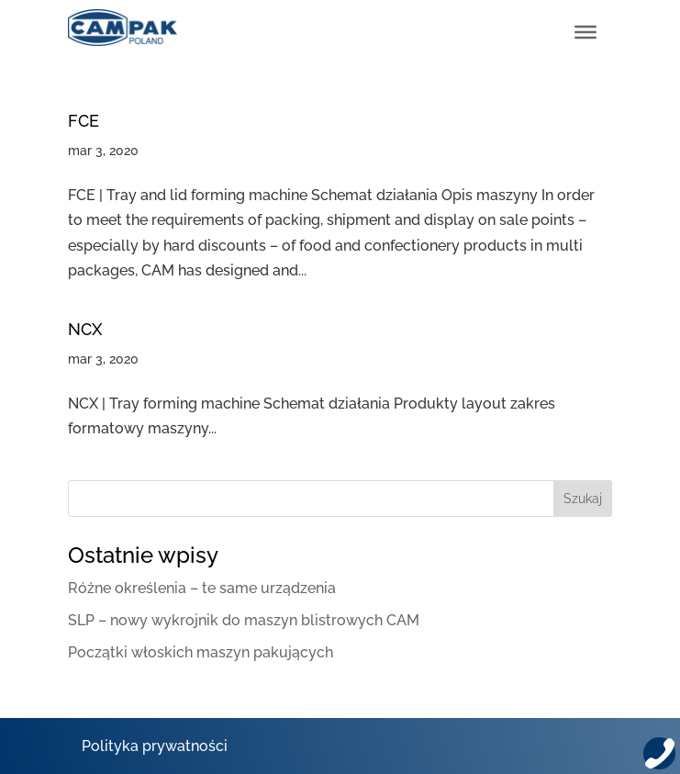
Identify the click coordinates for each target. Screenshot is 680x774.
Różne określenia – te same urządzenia (202, 588)
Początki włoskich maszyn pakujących (200, 652)
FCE (83, 120)
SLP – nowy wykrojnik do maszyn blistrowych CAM (243, 620)
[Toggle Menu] (585, 32)
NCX (85, 329)
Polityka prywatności (155, 746)
